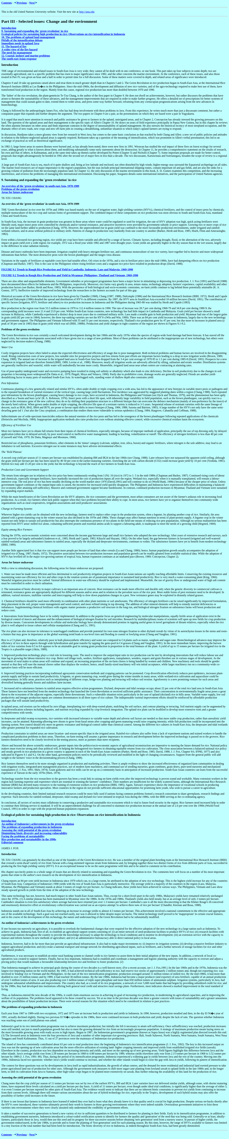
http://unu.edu (86, 11)
